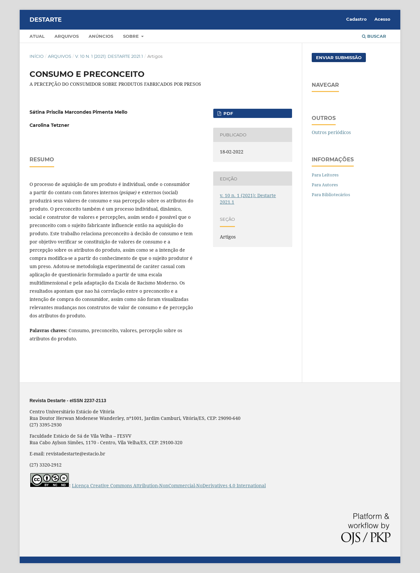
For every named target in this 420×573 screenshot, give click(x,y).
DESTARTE (46, 19)
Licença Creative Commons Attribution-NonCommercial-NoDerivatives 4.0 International (169, 485)
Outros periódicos (331, 132)
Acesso (382, 19)
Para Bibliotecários (331, 194)
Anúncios (101, 36)
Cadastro (356, 19)
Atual (37, 36)
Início (37, 56)
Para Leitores (325, 175)
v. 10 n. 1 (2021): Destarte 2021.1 (109, 56)
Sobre (131, 36)
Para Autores (325, 185)
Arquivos (66, 36)
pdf (227, 113)
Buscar (374, 36)
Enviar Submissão (339, 57)
